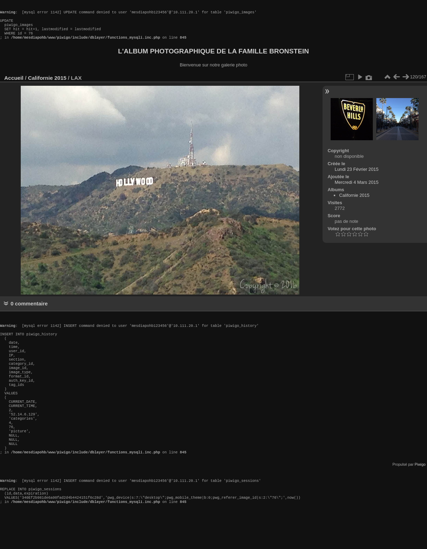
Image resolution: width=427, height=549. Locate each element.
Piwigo (420, 495)
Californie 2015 (47, 85)
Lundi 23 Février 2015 (357, 176)
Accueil (14, 85)
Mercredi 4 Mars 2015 (356, 189)
